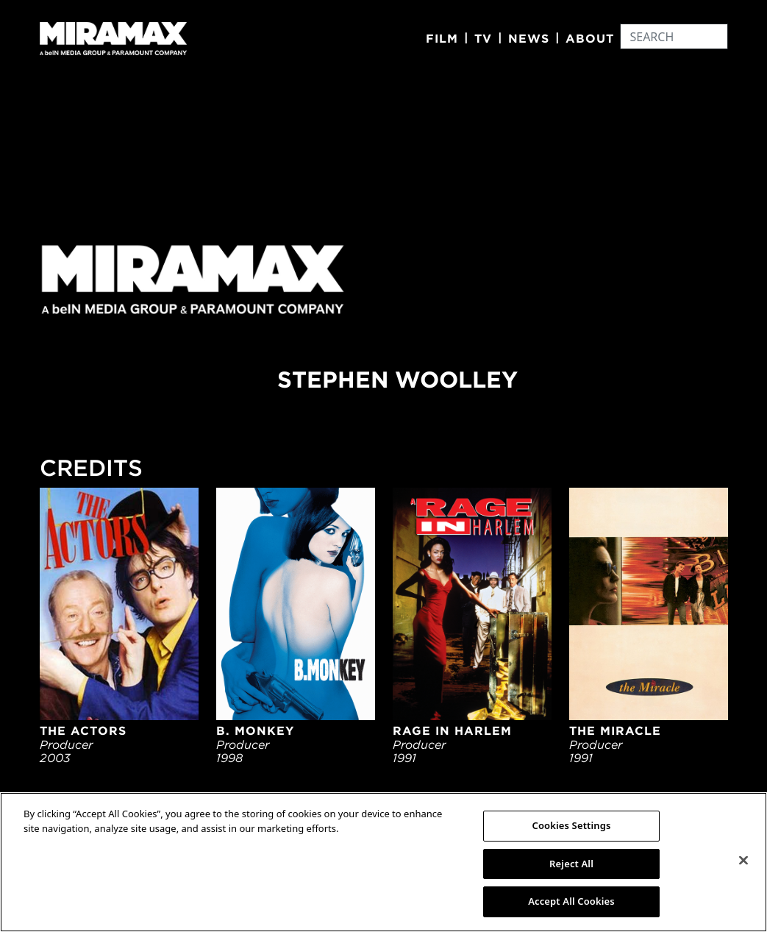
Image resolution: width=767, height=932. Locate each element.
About (590, 38)
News (528, 38)
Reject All (571, 863)
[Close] (743, 860)
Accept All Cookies (571, 901)
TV (483, 38)
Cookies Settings (571, 825)
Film (442, 38)
